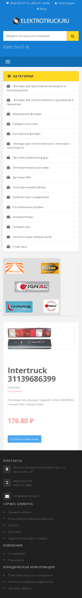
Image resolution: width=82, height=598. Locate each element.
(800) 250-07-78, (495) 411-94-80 (30, 3)
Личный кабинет (20, 512)
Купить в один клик (24, 440)
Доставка (15, 532)
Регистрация (66, 3)
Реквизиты (16, 560)
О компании (16, 553)
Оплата (13, 525)
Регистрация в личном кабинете (31, 519)
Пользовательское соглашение (30, 575)
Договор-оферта (19, 588)
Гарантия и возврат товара (27, 538)
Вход (43, 9)
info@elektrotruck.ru (26, 496)
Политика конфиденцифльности (30, 582)
